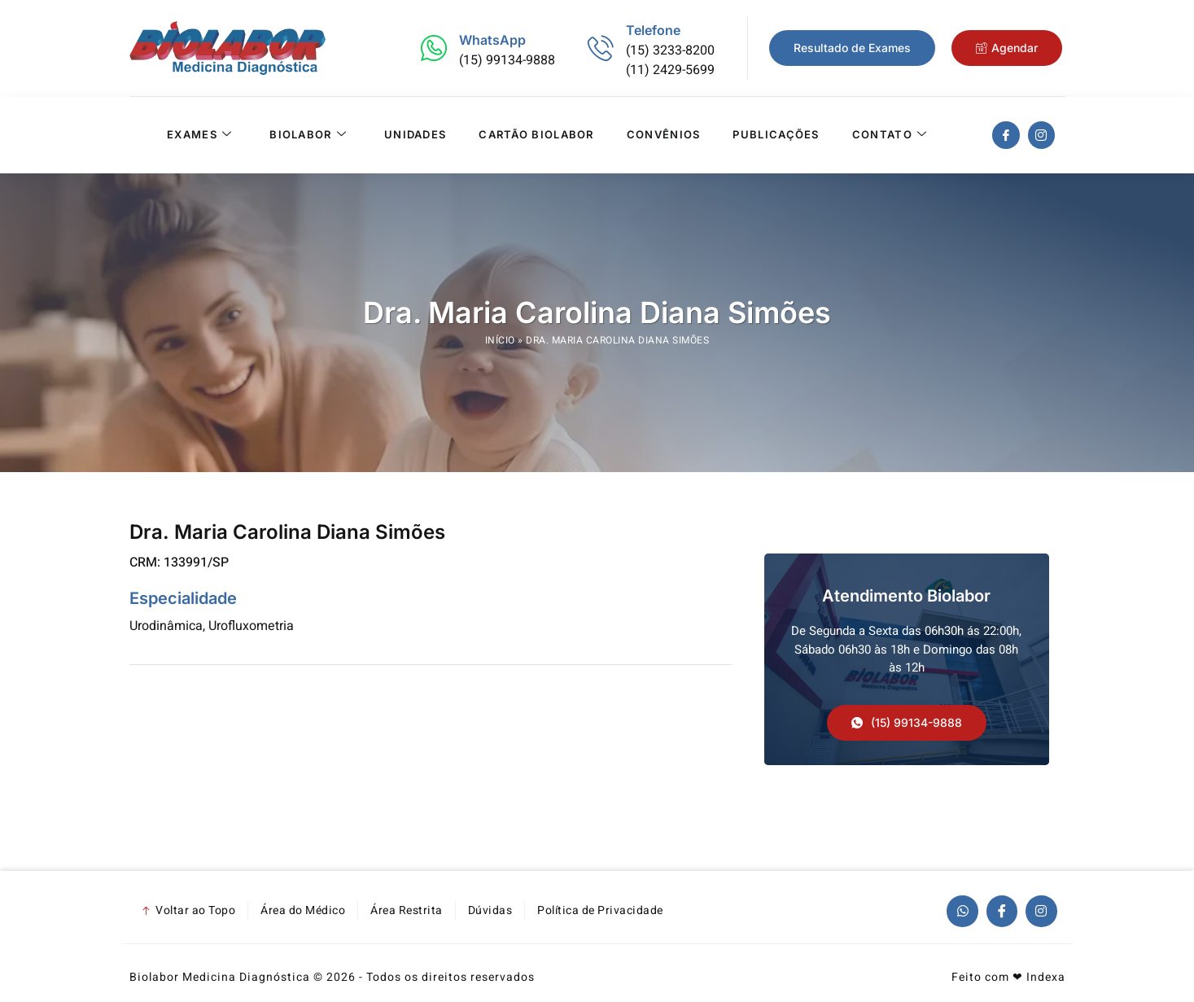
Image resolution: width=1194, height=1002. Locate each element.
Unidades (415, 135)
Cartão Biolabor (536, 135)
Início (500, 340)
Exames (199, 135)
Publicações (776, 135)
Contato (889, 135)
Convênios (664, 135)
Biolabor (308, 135)
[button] (906, 723)
